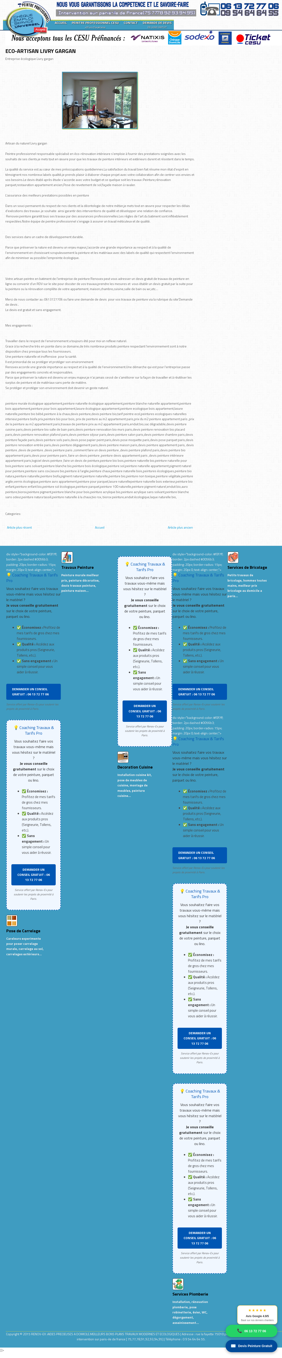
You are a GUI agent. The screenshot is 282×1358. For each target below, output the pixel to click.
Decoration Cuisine (135, 767)
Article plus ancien (180, 527)
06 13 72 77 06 (251, 1331)
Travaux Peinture (77, 567)
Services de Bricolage (247, 567)
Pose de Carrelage (23, 931)
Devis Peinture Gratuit (251, 1346)
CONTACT (131, 22)
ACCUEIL (61, 22)
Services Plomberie (190, 1294)
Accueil (99, 527)
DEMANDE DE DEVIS (157, 24)
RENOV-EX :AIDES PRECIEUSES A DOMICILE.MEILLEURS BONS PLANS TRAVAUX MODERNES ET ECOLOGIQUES (105, 1334)
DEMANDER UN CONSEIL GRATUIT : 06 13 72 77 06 (30, 692)
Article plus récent (19, 527)
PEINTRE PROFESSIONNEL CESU (95, 24)
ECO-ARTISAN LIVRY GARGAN (40, 51)
